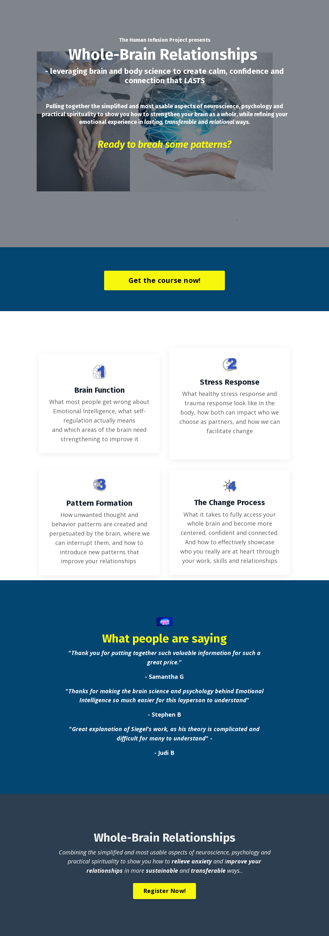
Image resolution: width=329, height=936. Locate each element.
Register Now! (164, 891)
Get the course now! (165, 280)
